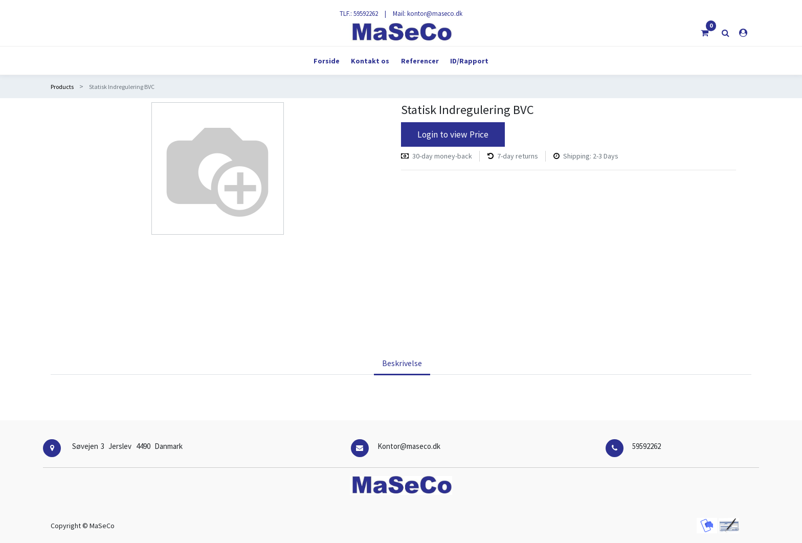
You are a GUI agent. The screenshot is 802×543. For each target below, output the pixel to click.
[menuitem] (326, 61)
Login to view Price (452, 134)
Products (62, 86)
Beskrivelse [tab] (402, 363)
